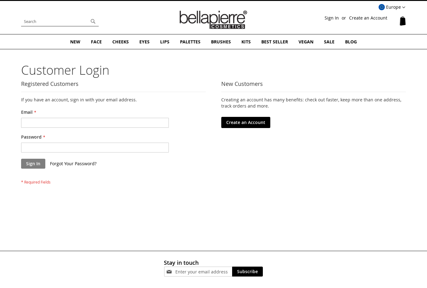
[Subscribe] (247, 272)
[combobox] (60, 21)
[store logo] (213, 19)
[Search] (93, 21)
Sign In (332, 18)
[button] (392, 7)
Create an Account (368, 18)
